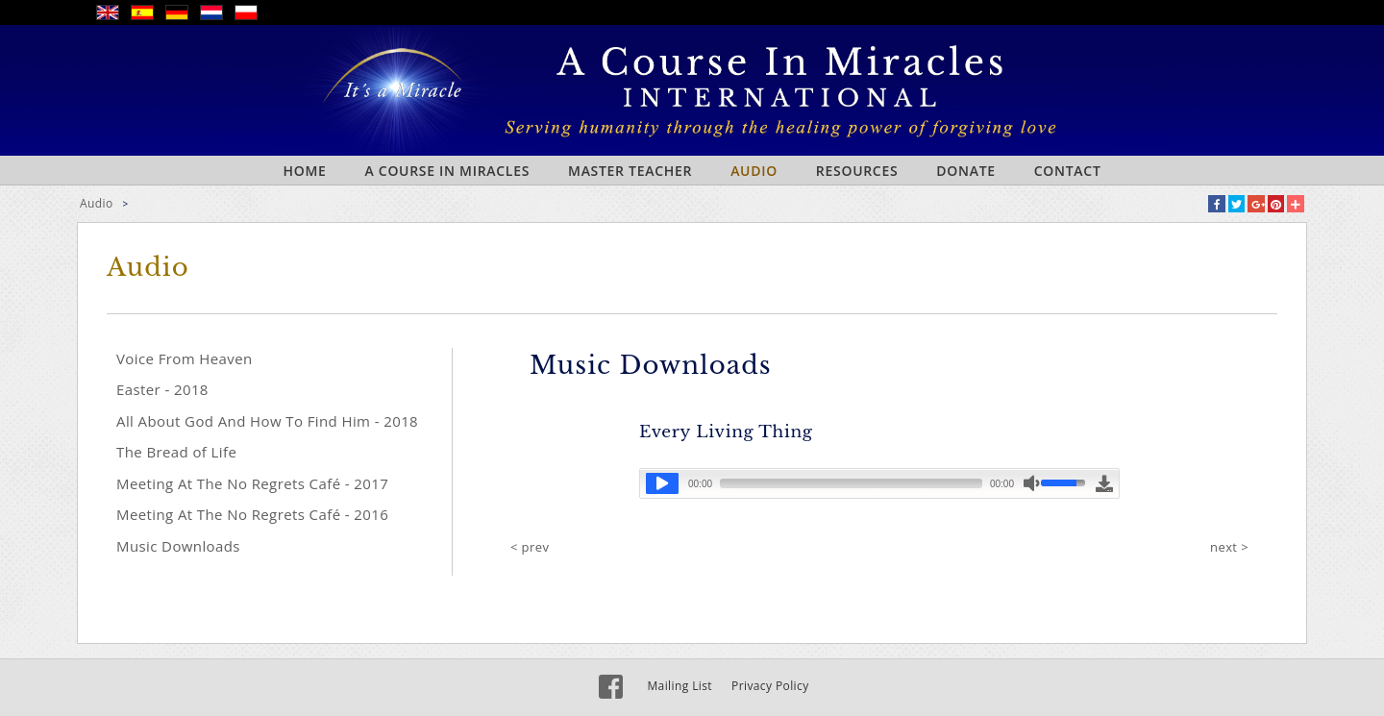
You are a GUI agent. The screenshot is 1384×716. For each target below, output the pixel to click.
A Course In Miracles (448, 170)
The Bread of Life (176, 451)
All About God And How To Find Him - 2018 (267, 421)
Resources (857, 170)
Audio (754, 170)
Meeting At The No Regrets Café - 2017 (252, 483)
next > (1229, 547)
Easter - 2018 (162, 389)
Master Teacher (630, 170)
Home (304, 170)
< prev (529, 547)
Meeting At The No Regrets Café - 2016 (252, 514)
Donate (965, 170)
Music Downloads (178, 546)
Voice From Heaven (184, 358)
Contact (1067, 170)
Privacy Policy (770, 686)
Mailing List (679, 686)
